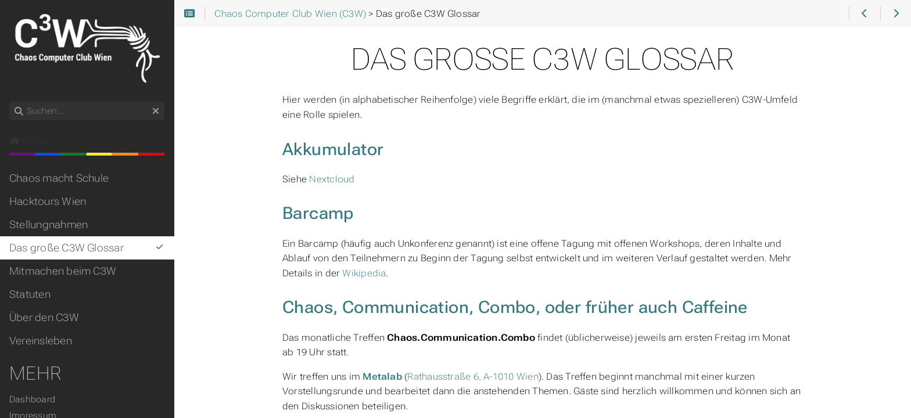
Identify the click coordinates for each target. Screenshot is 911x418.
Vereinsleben (40, 341)
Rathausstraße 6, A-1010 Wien (472, 376)
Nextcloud (331, 179)
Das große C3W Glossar (86, 248)
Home (28, 141)
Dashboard (32, 399)
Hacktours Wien (47, 201)
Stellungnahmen (48, 224)
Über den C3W (44, 317)
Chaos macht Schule (59, 178)
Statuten (30, 294)
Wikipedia (364, 273)
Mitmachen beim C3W (62, 271)
